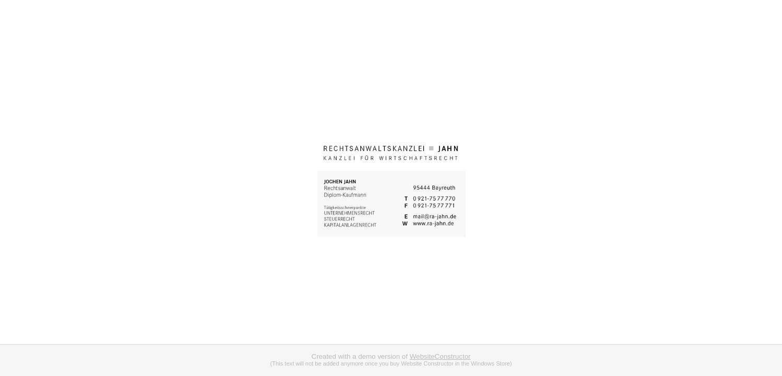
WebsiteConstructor (440, 356)
